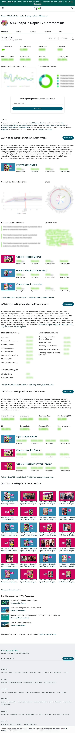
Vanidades (59, 125)
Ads (60, 32)
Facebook (41, 130)
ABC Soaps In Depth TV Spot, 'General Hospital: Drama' (9, 581)
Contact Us (40, 714)
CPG (45, 672)
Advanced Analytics (50, 682)
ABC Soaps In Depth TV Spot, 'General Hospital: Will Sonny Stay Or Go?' (47, 565)
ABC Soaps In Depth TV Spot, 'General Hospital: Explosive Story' (28, 534)
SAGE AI (65, 672)
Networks (18, 672)
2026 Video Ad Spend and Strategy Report (26, 608)
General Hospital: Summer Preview (34, 463)
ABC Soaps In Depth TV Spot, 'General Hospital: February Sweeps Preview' (9, 518)
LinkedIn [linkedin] (25, 724)
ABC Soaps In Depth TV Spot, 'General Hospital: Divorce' (28, 518)
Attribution (38, 682)
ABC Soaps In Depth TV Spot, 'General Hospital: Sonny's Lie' (9, 565)
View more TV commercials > (11, 590)
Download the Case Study (20, 618)
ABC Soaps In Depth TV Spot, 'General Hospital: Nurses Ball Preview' (47, 581)
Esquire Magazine (24, 127)
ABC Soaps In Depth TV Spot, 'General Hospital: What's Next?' (28, 549)
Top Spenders (12, 692)
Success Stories (27, 702)
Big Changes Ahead (26, 164)
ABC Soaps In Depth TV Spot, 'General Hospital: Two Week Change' (47, 549)
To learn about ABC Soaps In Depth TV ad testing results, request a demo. (27, 297)
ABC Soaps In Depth (37, 123)
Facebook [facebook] (4, 724)
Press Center (30, 714)
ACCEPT (12, 731)
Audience (33, 32)
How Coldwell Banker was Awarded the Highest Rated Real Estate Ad (35, 615)
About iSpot (5, 714)
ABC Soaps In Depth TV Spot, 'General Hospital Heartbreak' (28, 503)
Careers (21, 714)
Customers (14, 714)
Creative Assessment (16, 682)
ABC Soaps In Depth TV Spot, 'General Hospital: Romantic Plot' (47, 518)
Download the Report (18, 603)
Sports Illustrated (67, 325)
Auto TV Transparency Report (21, 623)
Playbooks (57, 702)
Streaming (33, 672)
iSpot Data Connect (54, 672)
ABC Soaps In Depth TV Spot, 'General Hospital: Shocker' (67, 565)
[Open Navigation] (2, 8)
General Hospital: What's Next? (32, 270)
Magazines (4, 130)
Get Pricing (65, 714)
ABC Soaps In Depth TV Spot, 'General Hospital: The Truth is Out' (9, 534)
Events (50, 702)
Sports (40, 672)
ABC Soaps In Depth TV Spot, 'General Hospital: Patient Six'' (67, 534)
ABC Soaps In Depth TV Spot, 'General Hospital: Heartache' (67, 503)
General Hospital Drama (28, 256)
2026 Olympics (61, 692)
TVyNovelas (12, 127)
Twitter (49, 130)
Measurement (28, 682)
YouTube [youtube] (18, 724)
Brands (11, 672)
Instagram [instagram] (33, 724)
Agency (25, 672)
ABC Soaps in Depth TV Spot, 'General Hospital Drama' (47, 503)
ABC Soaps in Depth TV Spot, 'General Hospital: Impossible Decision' (47, 534)
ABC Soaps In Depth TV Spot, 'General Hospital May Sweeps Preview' (67, 581)
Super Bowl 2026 (35, 692)
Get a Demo (68, 138)
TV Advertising (5, 705)
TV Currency (67, 702)
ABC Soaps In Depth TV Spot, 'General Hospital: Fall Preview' (67, 549)
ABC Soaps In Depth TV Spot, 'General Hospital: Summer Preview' (28, 581)
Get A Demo (37, 108)
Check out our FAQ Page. (47, 634)
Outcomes (48, 32)
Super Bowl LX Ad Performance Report (24, 600)
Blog (19, 702)
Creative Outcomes (40, 702)
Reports (3, 702)
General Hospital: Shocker (29, 284)
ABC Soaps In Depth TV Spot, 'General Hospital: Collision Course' (9, 549)
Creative (18, 32)
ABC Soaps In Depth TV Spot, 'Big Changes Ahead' (9, 503)
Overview (4, 32)
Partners (48, 714)
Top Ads (4, 692)
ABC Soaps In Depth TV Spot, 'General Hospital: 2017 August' (28, 565)
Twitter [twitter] (11, 724)
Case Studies (12, 702)
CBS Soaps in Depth (49, 125)
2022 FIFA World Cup (48, 692)
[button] (60, 38)
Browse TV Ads (23, 692)
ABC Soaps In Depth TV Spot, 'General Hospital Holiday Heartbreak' (67, 518)
